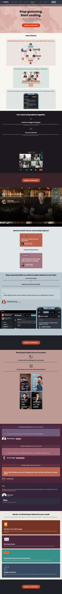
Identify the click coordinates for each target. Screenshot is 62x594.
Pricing (20, 2)
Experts (35, 5)
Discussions (21, 5)
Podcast (41, 5)
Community (32, 2)
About (40, 2)
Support (45, 2)
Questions (29, 5)
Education (26, 2)
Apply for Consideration (31, 25)
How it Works (14, 2)
